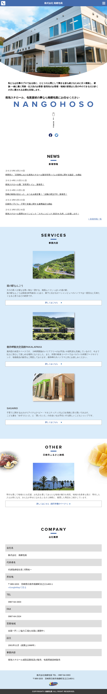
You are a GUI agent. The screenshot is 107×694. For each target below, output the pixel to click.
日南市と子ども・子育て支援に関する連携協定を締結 (28, 204)
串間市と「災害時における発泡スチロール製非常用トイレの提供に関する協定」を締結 (43, 175)
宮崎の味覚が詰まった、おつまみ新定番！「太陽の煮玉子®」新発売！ (36, 194)
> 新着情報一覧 (95, 219)
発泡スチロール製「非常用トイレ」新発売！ (24, 184)
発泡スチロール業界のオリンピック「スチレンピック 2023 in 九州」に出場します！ (42, 214)
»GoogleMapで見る (17, 587)
